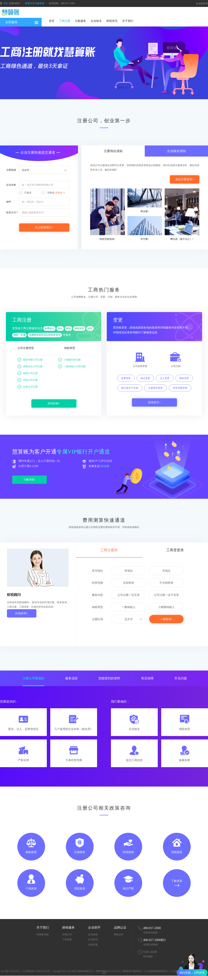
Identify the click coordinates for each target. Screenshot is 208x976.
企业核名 (96, 20)
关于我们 (127, 20)
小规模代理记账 (69, 360)
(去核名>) (59, 192)
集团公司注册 (28, 373)
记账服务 (80, 20)
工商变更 (67, 939)
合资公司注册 (28, 387)
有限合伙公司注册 (30, 366)
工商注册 (64, 20)
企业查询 (93, 939)
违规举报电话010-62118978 (107, 971)
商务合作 (119, 934)
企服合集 (93, 944)
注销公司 (67, 934)
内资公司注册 (28, 380)
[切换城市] (14, 3)
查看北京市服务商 (34, 3)
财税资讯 (112, 20)
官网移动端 (42, 934)
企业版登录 (202, 3)
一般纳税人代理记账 (72, 366)
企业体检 (93, 934)
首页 (51, 20)
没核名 (53, 193)
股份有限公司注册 (30, 360)
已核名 (25, 193)
